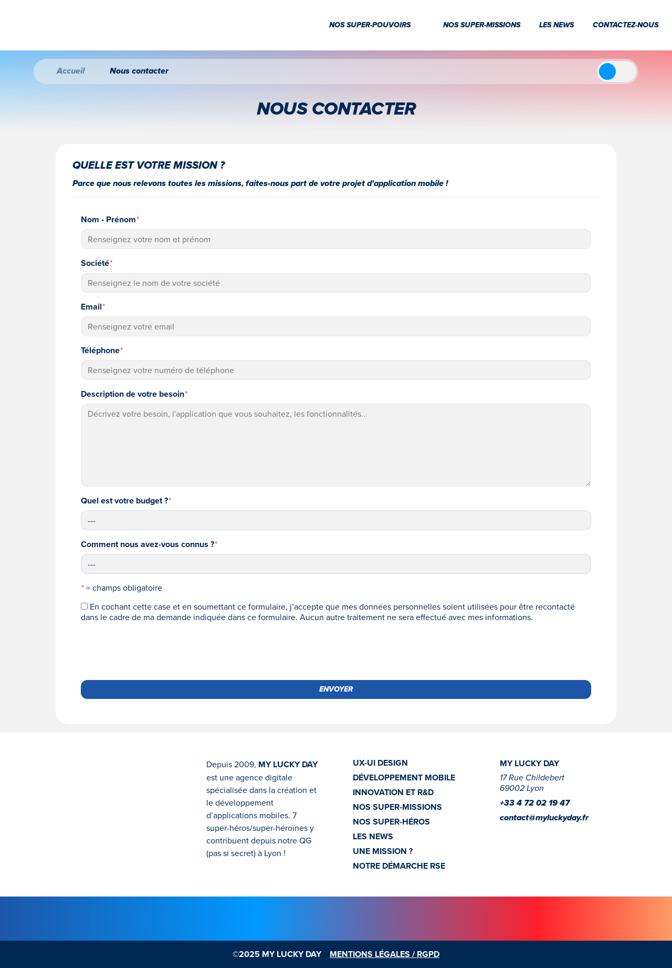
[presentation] (160, 651)
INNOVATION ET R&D (393, 792)
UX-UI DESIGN (380, 763)
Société (96, 263)
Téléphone (102, 350)
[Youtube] (539, 834)
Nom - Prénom (110, 219)
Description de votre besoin (134, 394)
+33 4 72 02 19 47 (535, 803)
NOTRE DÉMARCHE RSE (399, 866)
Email (93, 307)
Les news (556, 25)
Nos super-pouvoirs (376, 25)
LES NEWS (373, 836)
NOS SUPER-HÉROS (391, 822)
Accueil (62, 71)
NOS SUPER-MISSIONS (397, 807)
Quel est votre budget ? (126, 501)
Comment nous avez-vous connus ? (149, 544)
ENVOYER (336, 689)
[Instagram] (506, 834)
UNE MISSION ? (383, 851)
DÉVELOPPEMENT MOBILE (404, 778)
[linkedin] (523, 834)
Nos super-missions (481, 25)
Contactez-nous (625, 25)
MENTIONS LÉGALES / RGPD (384, 954)
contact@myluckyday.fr (544, 818)
